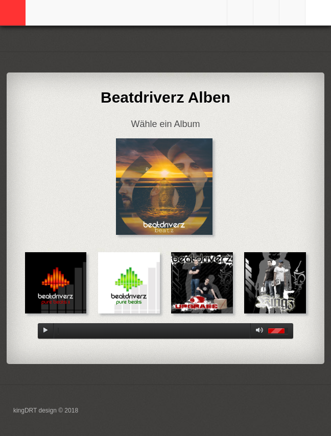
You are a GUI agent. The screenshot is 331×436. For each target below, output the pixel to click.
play (45, 330)
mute (257, 330)
